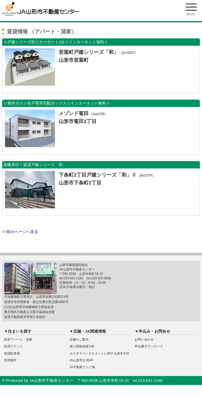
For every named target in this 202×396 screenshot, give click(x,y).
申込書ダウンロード (149, 346)
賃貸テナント (13, 346)
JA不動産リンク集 (82, 367)
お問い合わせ (144, 339)
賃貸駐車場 (12, 353)
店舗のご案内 (78, 339)
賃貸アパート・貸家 (18, 339)
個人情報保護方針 (82, 346)
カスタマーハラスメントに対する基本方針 (99, 353)
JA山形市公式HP (81, 360)
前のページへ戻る (22, 231)
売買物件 (10, 360)
